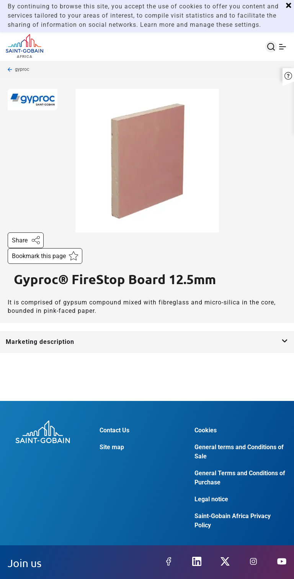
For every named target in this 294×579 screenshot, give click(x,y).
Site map (112, 447)
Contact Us (114, 430)
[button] (288, 75)
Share (25, 239)
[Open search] (271, 46)
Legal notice (211, 499)
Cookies (205, 430)
